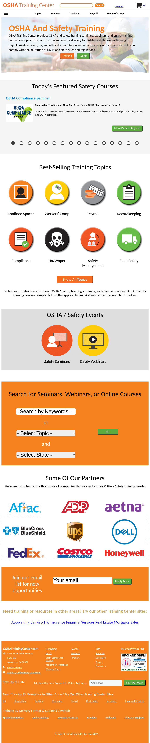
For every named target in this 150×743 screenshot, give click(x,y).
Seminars (56, 13)
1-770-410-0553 (14, 667)
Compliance (20, 243)
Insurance (57, 622)
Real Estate (104, 622)
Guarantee (101, 657)
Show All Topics (74, 279)
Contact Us (101, 666)
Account (119, 6)
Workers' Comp (115, 13)
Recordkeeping (129, 196)
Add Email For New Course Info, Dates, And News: (60, 683)
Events (83, 56)
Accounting (20, 622)
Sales (134, 622)
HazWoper (56, 243)
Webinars (75, 13)
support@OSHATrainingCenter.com (23, 672)
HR (46, 622)
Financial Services (80, 622)
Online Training (40, 717)
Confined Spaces (20, 196)
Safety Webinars (93, 344)
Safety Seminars (56, 344)
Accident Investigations (57, 664)
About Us (100, 653)
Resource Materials (68, 717)
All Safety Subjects (134, 717)
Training (67, 56)
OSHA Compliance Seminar (28, 98)
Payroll (94, 13)
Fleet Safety (129, 243)
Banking (36, 622)
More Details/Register (127, 128)
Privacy (99, 662)
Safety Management (93, 246)
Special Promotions (13, 717)
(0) (143, 5)
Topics (38, 13)
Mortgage (122, 622)
